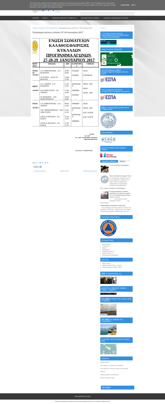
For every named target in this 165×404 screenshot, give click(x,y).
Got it (133, 5)
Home (35, 28)
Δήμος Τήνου (106, 263)
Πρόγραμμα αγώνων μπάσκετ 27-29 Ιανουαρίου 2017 (57, 32)
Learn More (125, 5)
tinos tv (103, 371)
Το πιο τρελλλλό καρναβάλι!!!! (119, 165)
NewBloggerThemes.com (87, 401)
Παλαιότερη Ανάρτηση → (91, 171)
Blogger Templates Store (103, 401)
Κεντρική (35, 18)
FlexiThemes (64, 401)
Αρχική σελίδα (64, 171)
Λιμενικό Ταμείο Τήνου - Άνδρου (112, 265)
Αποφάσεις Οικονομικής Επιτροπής (115, 18)
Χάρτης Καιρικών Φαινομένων (109, 374)
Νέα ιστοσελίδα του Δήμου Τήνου (120, 176)
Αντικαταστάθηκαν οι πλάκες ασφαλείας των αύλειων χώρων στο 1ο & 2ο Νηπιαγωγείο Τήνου (120, 193)
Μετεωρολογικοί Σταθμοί (91, 17)
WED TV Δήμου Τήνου (107, 378)
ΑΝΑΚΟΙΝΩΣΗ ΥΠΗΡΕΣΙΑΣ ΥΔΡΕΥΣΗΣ (113, 205)
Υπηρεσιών (105, 246)
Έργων (104, 248)
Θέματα (122, 161)
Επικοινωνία (41, 22)
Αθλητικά (41, 28)
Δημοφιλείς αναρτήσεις (109, 161)
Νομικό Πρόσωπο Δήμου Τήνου (112, 267)
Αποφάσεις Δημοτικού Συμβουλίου (65, 17)
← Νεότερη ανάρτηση (39, 171)
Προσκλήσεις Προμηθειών (110, 255)
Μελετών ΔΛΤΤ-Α (107, 253)
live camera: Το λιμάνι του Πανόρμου (112, 188)
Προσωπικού (106, 244)
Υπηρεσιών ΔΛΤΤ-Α (108, 251)
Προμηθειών (106, 249)
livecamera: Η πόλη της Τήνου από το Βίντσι (114, 368)
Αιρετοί (46, 17)
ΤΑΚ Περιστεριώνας (51, 28)
